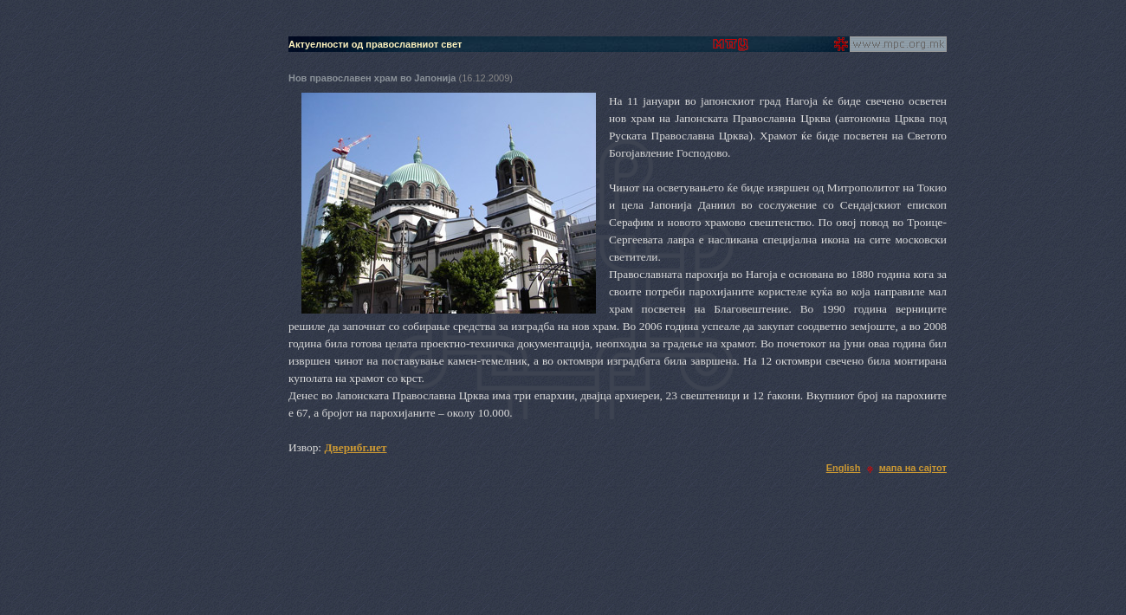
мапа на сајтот (913, 468)
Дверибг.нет (355, 447)
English (843, 468)
